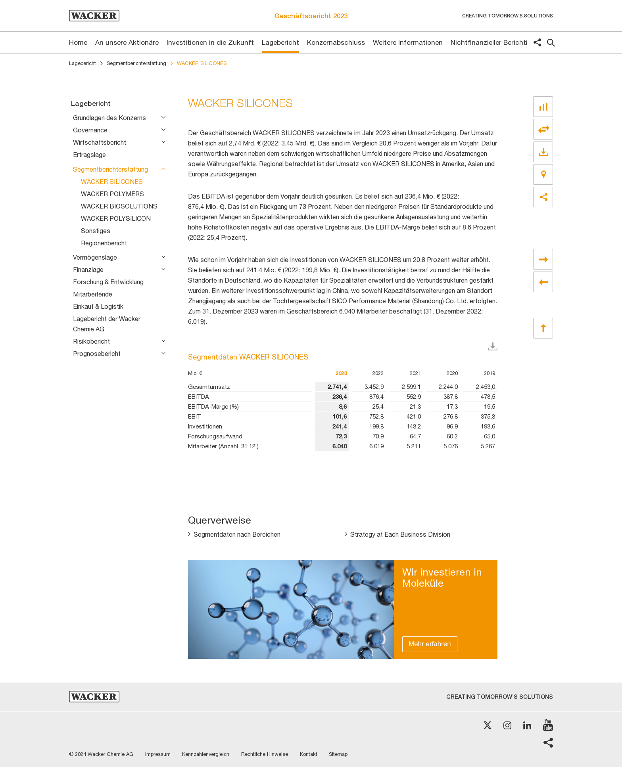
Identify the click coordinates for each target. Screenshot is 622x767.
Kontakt (309, 754)
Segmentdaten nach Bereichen (237, 534)
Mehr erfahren (430, 644)
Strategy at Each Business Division (400, 534)
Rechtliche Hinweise (265, 754)
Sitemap (339, 754)
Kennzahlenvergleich (206, 754)
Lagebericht (82, 63)
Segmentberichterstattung (136, 63)
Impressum (158, 754)
